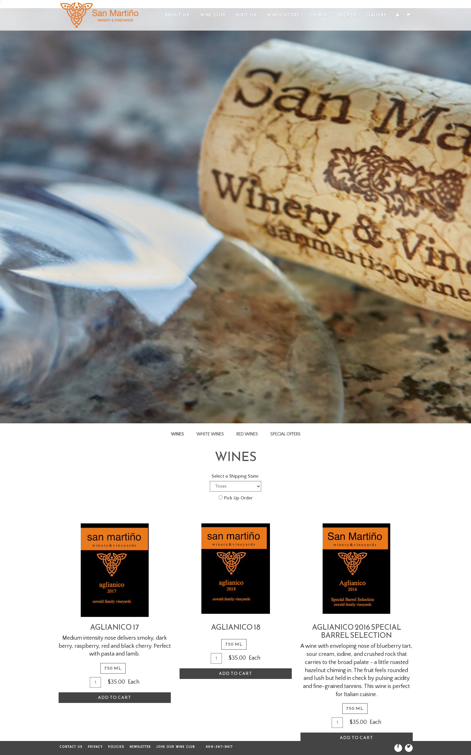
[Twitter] (409, 748)
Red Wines (247, 434)
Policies (116, 747)
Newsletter (140, 747)
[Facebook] (398, 748)
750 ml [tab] (113, 668)
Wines (177, 434)
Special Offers (285, 434)
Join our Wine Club (175, 747)
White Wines (210, 434)
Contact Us (71, 747)
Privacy (95, 747)
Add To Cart (114, 697)
